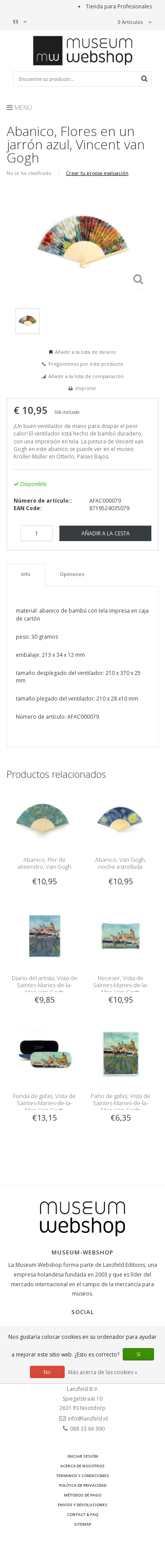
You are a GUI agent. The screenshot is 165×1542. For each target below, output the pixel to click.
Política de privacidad (82, 1485)
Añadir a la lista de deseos (85, 352)
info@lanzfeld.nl (88, 1418)
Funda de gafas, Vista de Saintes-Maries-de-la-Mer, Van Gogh (44, 1103)
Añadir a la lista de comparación (86, 376)
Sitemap (82, 1524)
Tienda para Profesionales (119, 6)
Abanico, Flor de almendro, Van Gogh (44, 863)
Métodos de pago (82, 1495)
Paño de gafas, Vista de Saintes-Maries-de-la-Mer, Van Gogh (120, 1103)
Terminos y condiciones (82, 1475)
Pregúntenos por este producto (85, 363)
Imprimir (85, 388)
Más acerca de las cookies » (102, 1372)
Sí (138, 1354)
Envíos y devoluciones (82, 1505)
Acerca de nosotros (82, 1466)
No (47, 1372)
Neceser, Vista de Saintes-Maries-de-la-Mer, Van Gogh (120, 985)
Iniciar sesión (82, 1456)
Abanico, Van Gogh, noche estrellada (120, 863)
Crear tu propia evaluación (97, 173)
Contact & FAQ (82, 1514)
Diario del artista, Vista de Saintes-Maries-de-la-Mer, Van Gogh (44, 985)
